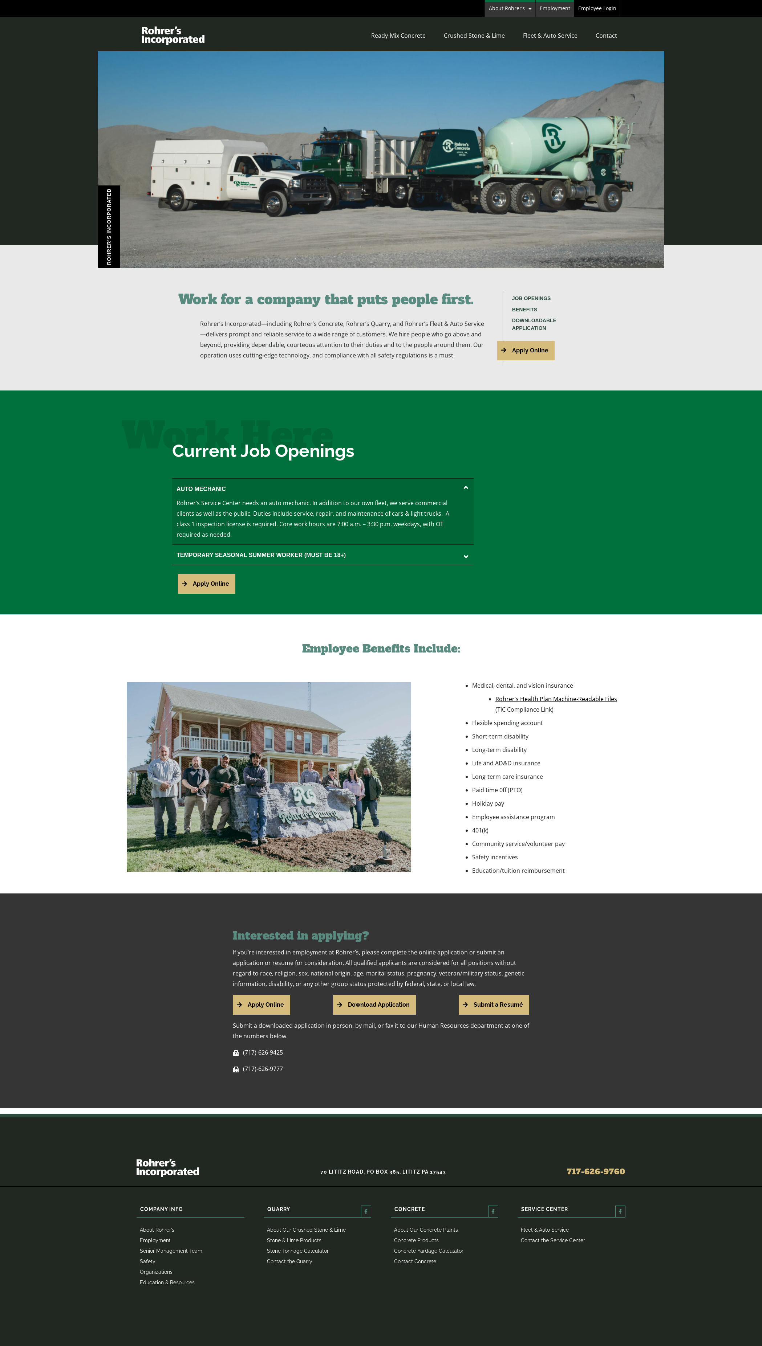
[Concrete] (493, 1211)
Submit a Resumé (498, 1004)
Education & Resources (167, 1282)
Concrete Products (416, 1240)
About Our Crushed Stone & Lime (306, 1230)
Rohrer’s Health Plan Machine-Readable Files (556, 699)
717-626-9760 (596, 1172)
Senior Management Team (171, 1251)
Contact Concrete (415, 1261)
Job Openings (531, 298)
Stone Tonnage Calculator (298, 1251)
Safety (147, 1261)
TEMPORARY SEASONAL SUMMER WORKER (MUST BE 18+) (322, 555)
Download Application (379, 1004)
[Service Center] (620, 1211)
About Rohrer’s (507, 8)
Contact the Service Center (553, 1240)
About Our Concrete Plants (426, 1230)
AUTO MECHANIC (322, 489)
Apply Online (530, 350)
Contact (606, 36)
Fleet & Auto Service (550, 36)
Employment (555, 8)
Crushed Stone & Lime (474, 36)
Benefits (524, 309)
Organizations (156, 1272)
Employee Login (597, 8)
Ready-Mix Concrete (398, 36)
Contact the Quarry (289, 1261)
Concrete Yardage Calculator (428, 1251)
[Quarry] (366, 1211)
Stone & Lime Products (294, 1240)
